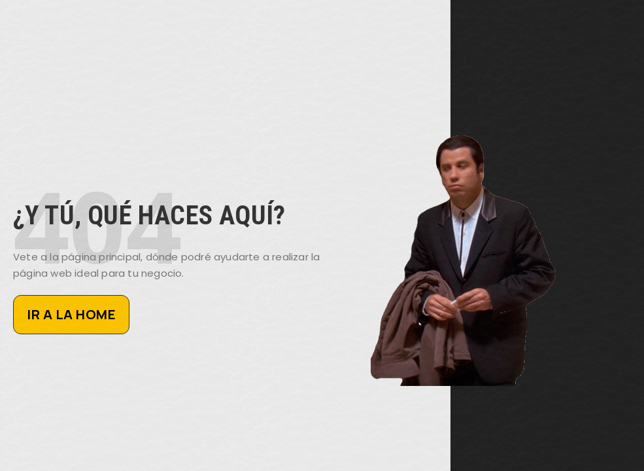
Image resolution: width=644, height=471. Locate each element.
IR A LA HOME (71, 314)
